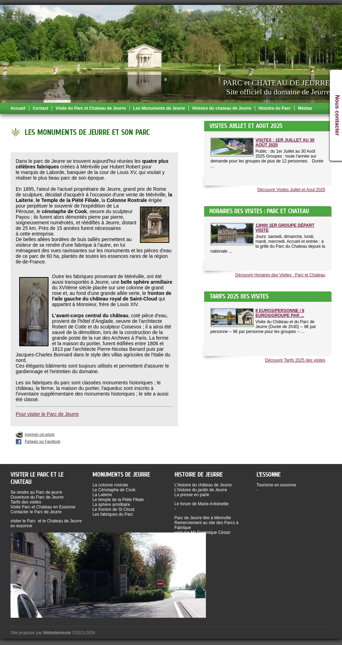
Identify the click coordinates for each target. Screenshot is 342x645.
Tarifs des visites (25, 502)
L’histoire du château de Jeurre (203, 485)
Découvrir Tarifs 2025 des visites (295, 360)
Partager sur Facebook (42, 441)
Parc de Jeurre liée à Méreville (202, 517)
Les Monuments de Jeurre (159, 108)
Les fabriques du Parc (112, 514)
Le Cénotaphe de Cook (113, 489)
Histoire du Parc (275, 108)
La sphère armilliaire (111, 504)
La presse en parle (191, 494)
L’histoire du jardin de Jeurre (200, 489)
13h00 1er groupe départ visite (284, 228)
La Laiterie (102, 494)
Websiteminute (57, 632)
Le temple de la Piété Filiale (118, 499)
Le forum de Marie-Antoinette (201, 503)
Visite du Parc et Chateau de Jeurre (90, 108)
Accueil (17, 108)
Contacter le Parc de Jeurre (36, 511)
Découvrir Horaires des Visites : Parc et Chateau (280, 275)
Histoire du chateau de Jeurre (221, 108)
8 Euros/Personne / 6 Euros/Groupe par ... (279, 313)
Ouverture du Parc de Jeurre (37, 497)
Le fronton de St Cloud (113, 509)
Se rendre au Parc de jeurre (36, 492)
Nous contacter (337, 115)
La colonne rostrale (110, 485)
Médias (305, 108)
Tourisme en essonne (276, 485)
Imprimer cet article (39, 434)
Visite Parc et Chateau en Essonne (42, 507)
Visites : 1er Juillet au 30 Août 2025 (284, 142)
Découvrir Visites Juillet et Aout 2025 (291, 189)
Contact (41, 108)
